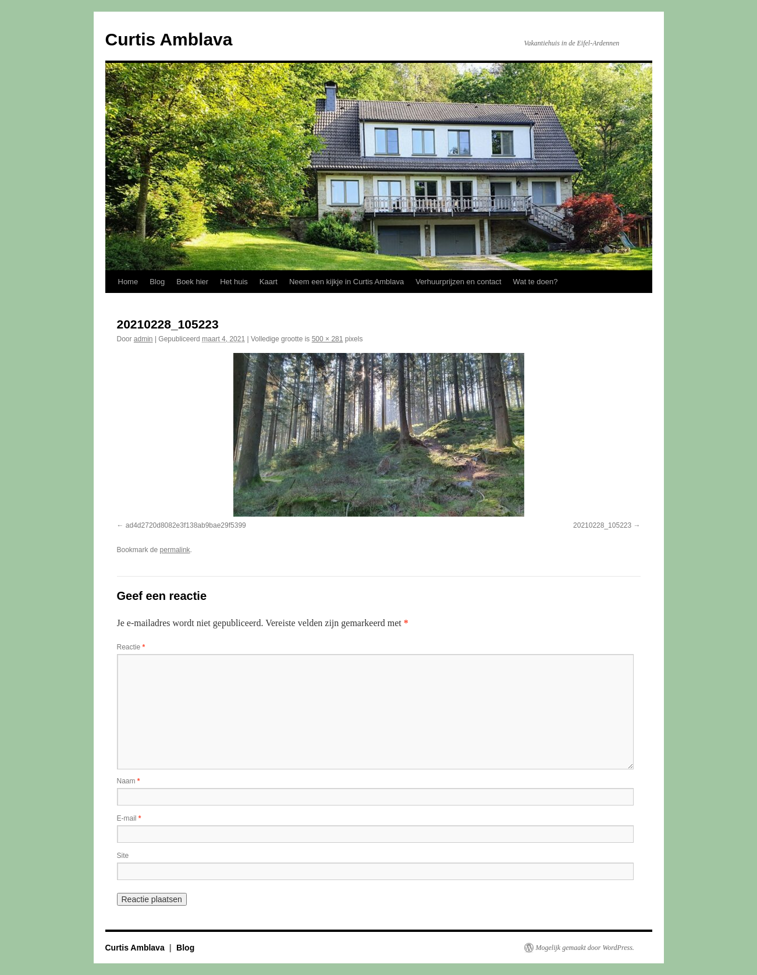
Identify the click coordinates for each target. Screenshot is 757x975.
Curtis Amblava (169, 39)
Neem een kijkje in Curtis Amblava (346, 281)
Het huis (234, 281)
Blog (157, 281)
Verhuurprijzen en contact (458, 281)
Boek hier (192, 281)
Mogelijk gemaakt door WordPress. (585, 948)
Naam (128, 781)
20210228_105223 (602, 525)
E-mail (129, 818)
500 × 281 (327, 339)
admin (143, 339)
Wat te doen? (535, 281)
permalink (175, 550)
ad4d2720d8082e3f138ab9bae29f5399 (186, 525)
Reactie (131, 647)
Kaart (269, 281)
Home (128, 281)
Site (123, 856)
